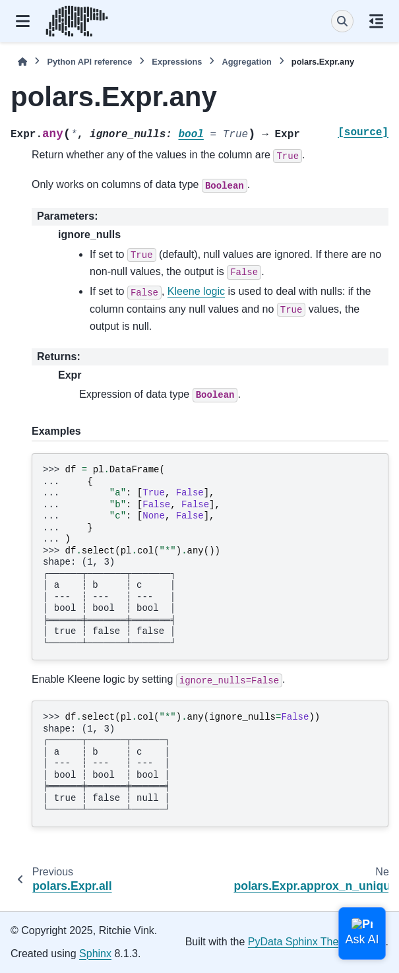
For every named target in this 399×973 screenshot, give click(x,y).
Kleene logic (196, 291)
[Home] (22, 62)
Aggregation (246, 62)
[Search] (342, 21)
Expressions (177, 62)
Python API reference (89, 62)
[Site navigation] (23, 21)
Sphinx (95, 953)
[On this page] (376, 21)
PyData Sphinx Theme (300, 941)
